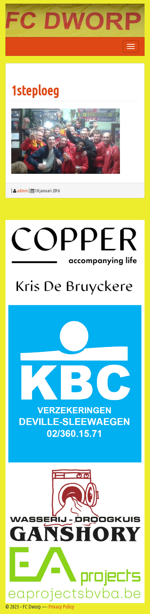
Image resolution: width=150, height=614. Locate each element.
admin (22, 190)
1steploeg (35, 90)
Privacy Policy (61, 607)
